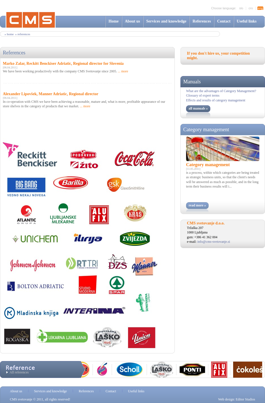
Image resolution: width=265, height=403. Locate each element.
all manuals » (198, 108)
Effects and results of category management (215, 100)
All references (19, 372)
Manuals (192, 81)
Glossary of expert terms (202, 95)
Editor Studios (245, 399)
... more (123, 71)
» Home (9, 34)
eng (260, 8)
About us (132, 21)
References (202, 21)
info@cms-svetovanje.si (213, 242)
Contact (223, 21)
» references (22, 34)
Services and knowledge (166, 21)
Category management (206, 129)
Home (114, 21)
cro (251, 8)
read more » (197, 205)
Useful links (247, 21)
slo (241, 8)
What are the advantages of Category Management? (221, 91)
